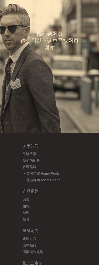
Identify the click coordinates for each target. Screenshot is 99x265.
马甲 (26, 213)
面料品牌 (29, 245)
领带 (26, 219)
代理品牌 (29, 167)
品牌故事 (29, 154)
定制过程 (29, 239)
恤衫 (26, 206)
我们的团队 (31, 160)
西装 (26, 200)
